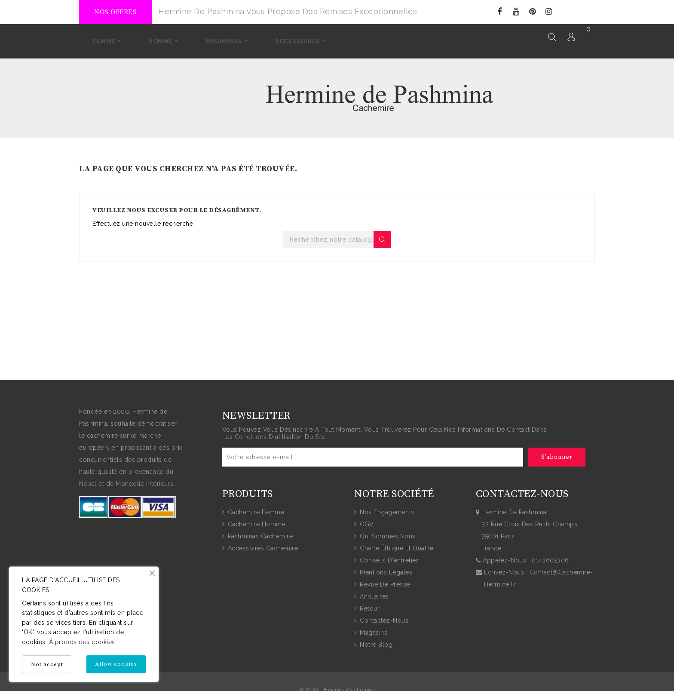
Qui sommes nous (387, 529)
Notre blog (375, 637)
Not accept (47, 664)
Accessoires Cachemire (262, 541)
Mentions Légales (385, 565)
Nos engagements (386, 505)
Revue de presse (384, 577)
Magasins (373, 625)
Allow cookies (116, 663)
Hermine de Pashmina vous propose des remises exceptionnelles (287, 11)
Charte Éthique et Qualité (396, 541)
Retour (369, 601)
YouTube (516, 11)
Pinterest (532, 11)
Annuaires (373, 589)
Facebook (499, 11)
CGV (366, 517)
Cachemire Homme (255, 517)
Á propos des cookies (81, 642)
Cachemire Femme (255, 505)
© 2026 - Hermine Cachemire (337, 683)
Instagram (548, 11)
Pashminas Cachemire (259, 529)
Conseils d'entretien (389, 553)
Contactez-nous (383, 613)
